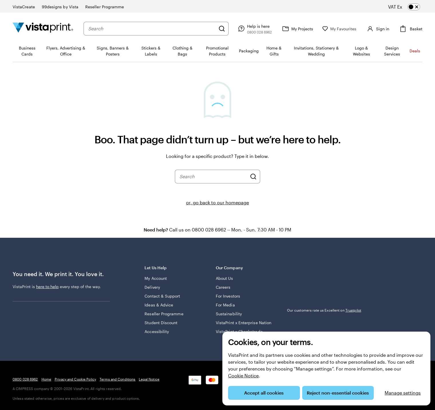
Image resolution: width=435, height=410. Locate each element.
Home (46, 379)
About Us (224, 278)
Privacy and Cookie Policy (75, 379)
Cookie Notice (243, 375)
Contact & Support (162, 296)
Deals (415, 50)
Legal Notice (149, 379)
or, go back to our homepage (217, 202)
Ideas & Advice (159, 304)
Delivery (152, 287)
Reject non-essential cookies (338, 392)
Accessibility (157, 331)
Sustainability (229, 313)
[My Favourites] (339, 29)
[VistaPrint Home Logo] (43, 28)
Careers (223, 287)
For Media (225, 304)
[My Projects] (297, 28)
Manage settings (403, 392)
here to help (47, 286)
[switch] (408, 6)
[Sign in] (377, 29)
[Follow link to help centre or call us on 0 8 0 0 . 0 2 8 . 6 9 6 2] (254, 29)
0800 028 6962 (25, 379)
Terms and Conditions (117, 379)
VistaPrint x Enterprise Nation (243, 322)
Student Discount (161, 322)
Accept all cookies (264, 392)
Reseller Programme (164, 313)
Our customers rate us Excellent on (324, 310)
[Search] (222, 28)
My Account (156, 278)
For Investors (228, 296)
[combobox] (151, 28)
